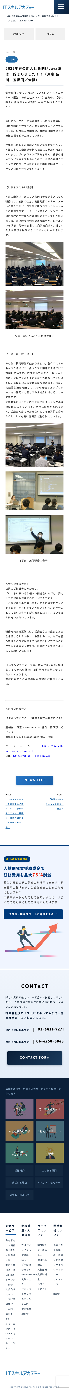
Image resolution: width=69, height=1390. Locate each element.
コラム (50, 34)
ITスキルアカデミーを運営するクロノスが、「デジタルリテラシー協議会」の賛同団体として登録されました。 (15, 813)
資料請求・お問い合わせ (58, 1254)
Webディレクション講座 (27, 1249)
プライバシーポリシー (58, 1269)
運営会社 (58, 1244)
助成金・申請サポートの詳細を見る (33, 914)
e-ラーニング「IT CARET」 (11, 1328)
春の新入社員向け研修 (10, 1254)
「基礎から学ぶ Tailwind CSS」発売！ (54, 804)
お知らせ (18, 34)
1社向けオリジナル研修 (10, 1279)
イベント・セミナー (10, 1343)
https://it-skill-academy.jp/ (32, 756)
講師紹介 (42, 1244)
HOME (56, 1293)
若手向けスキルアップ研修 (10, 1294)
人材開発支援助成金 (42, 1274)
